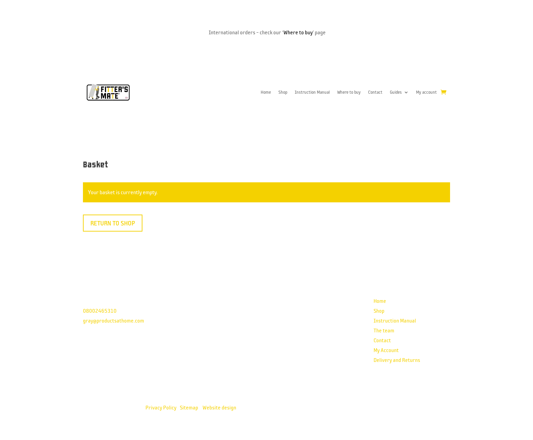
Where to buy (298, 32)
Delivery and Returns (397, 360)
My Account (386, 350)
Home (266, 92)
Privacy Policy (160, 407)
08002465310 (100, 311)
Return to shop (112, 223)
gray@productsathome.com (113, 320)
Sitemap (189, 407)
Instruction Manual (312, 92)
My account (426, 92)
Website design (219, 407)
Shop (282, 92)
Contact (375, 92)
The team (384, 330)
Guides (396, 92)
